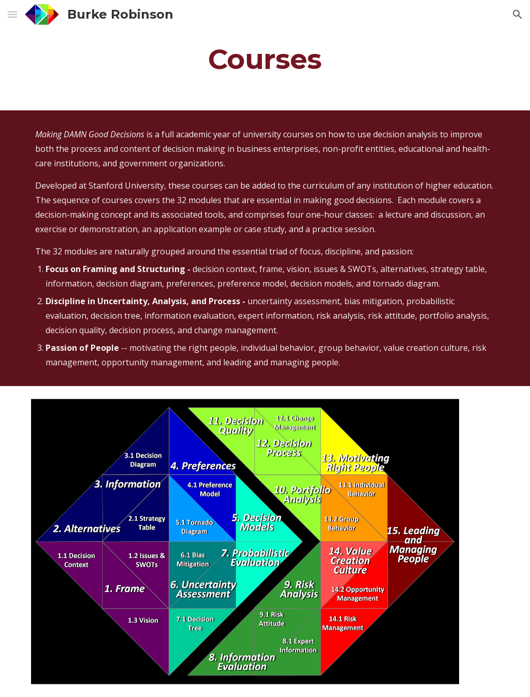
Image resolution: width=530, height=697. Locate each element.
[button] (12, 14)
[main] (265, 59)
